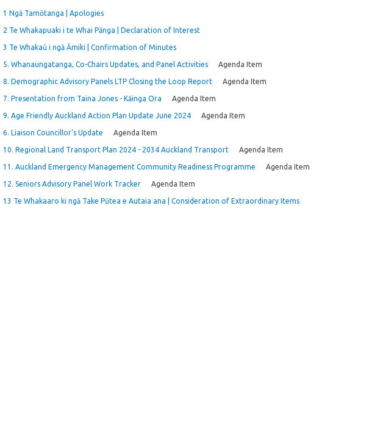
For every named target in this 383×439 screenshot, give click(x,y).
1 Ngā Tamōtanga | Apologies (53, 13)
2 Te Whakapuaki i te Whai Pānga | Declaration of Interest (101, 30)
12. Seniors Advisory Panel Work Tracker (72, 184)
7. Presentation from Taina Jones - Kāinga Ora (82, 98)
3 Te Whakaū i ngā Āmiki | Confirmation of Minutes (89, 47)
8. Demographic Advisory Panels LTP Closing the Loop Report (107, 81)
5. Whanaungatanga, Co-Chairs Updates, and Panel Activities (105, 64)
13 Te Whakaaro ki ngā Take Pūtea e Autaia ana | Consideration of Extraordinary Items (151, 201)
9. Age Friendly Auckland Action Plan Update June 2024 (97, 116)
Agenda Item (240, 64)
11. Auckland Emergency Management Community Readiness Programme (129, 167)
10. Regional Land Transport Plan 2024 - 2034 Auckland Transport (116, 150)
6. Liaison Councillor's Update (53, 133)
